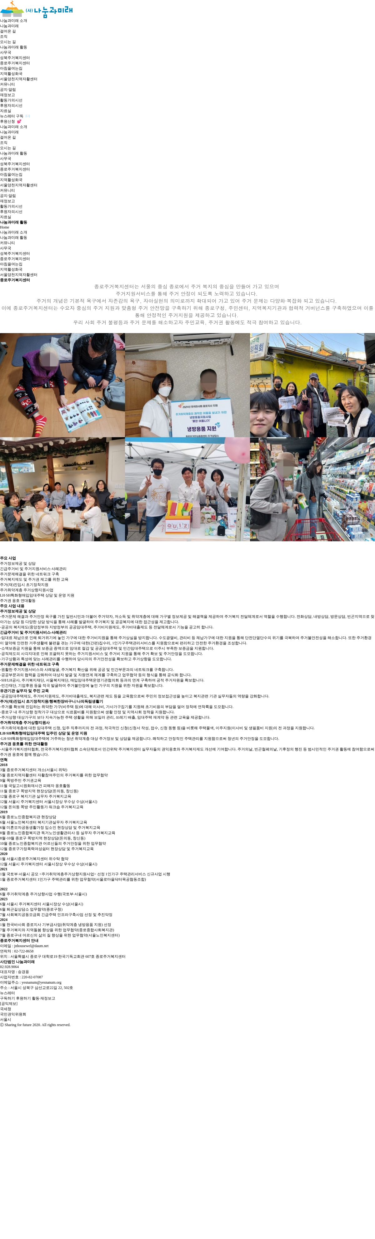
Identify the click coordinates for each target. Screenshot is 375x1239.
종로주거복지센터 (15, 63)
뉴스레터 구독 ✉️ (15, 116)
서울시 (5, 1019)
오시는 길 (8, 42)
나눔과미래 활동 (13, 47)
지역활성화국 (11, 73)
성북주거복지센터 (15, 58)
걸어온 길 (8, 31)
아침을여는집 (11, 68)
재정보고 (7, 95)
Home (4, 227)
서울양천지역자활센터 (19, 79)
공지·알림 (8, 89)
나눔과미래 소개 (13, 20)
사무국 (5, 52)
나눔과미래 (9, 26)
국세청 (5, 1009)
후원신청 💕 (11, 121)
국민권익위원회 (13, 1014)
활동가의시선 (11, 100)
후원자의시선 (11, 105)
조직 (4, 36)
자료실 (5, 111)
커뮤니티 (7, 84)
